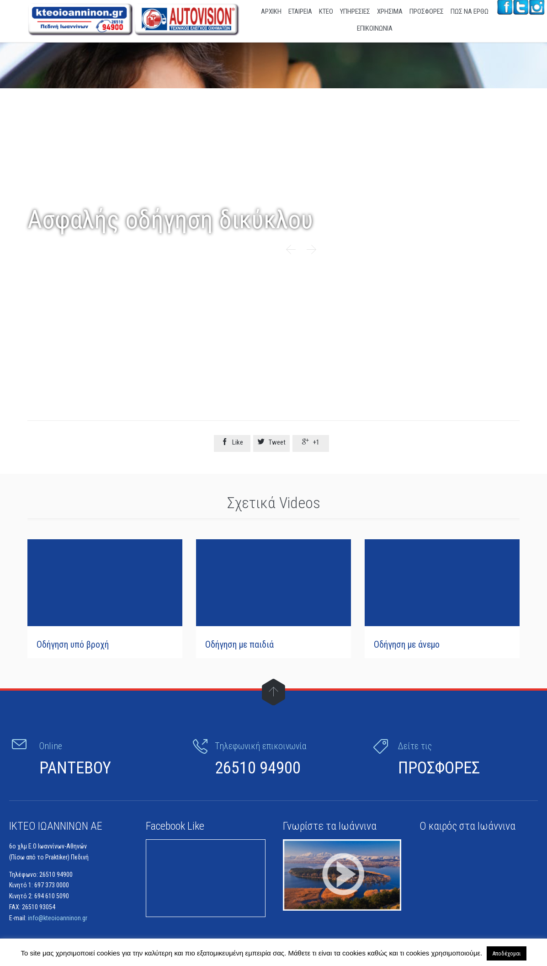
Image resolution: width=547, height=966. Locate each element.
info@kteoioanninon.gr (57, 916)
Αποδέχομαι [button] (506, 953)
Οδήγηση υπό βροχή (73, 644)
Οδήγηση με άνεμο (407, 644)
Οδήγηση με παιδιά (239, 644)
